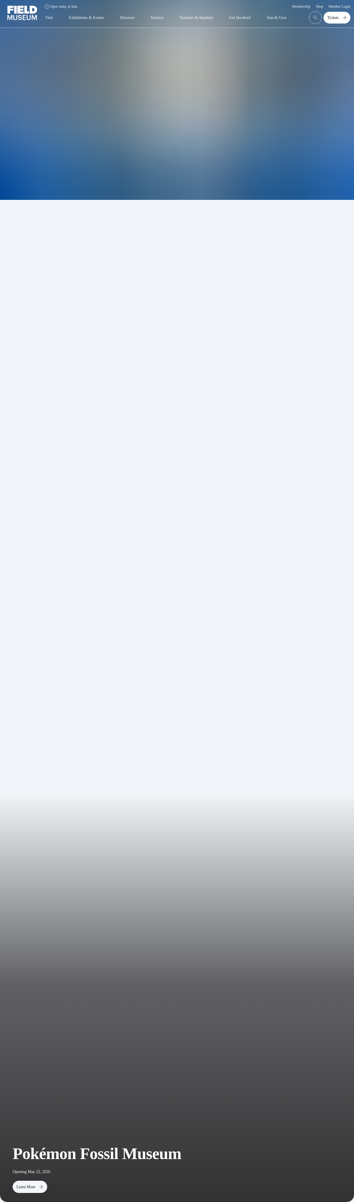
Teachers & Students (196, 17)
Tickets (338, 18)
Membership (301, 6)
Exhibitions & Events (86, 17)
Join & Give (276, 17)
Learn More (30, 1187)
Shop (319, 6)
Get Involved (239, 17)
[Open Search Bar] (315, 17)
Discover (127, 17)
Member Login (339, 6)
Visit (49, 17)
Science (157, 17)
